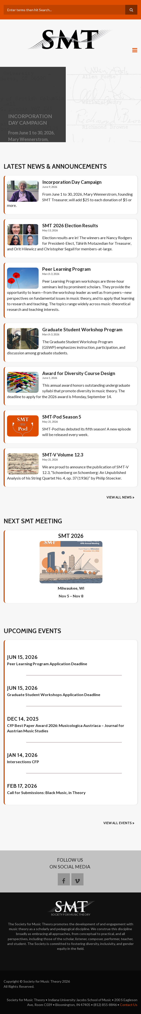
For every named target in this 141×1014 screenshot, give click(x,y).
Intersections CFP (23, 761)
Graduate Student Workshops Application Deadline (53, 694)
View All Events (117, 823)
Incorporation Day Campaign (71, 182)
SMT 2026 (70, 536)
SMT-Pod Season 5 (61, 417)
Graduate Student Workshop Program (82, 329)
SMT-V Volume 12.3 (62, 454)
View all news (119, 497)
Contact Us (128, 1005)
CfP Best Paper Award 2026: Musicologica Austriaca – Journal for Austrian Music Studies (65, 728)
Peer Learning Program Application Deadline (47, 663)
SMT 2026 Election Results (70, 225)
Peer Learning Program (66, 269)
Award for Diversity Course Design (78, 373)
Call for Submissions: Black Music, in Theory (46, 792)
